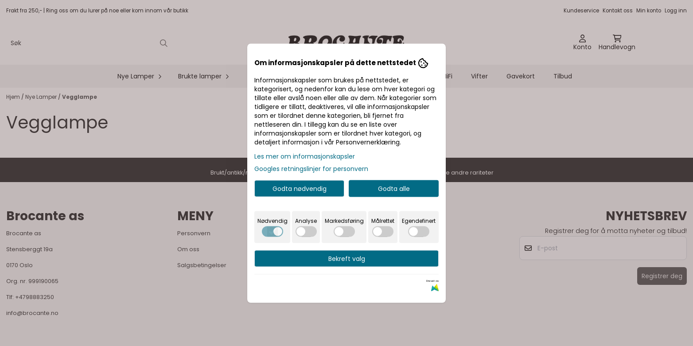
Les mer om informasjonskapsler (304, 156)
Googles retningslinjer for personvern (311, 168)
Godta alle (394, 188)
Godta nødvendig (300, 188)
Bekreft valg (346, 258)
